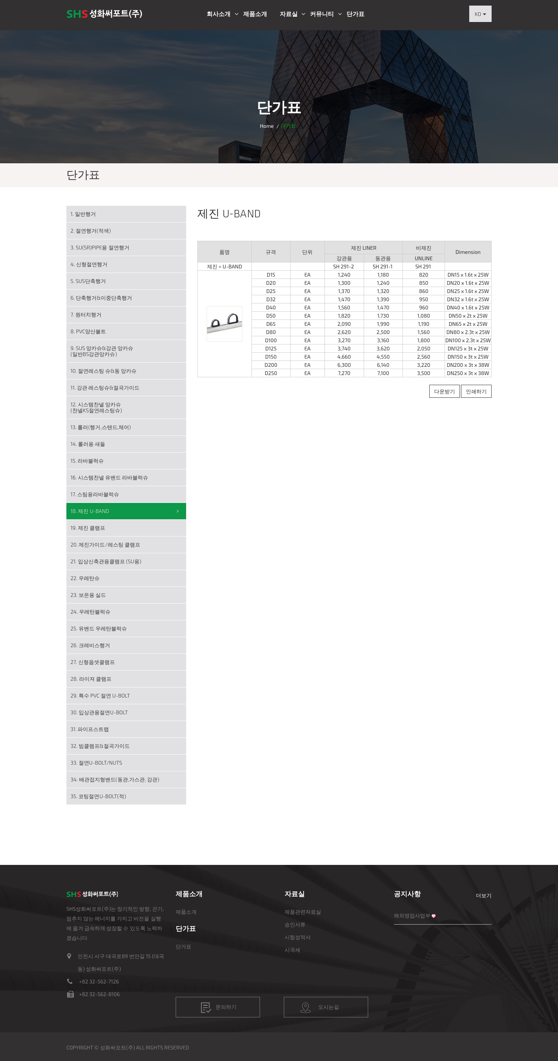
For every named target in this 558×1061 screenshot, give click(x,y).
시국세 (292, 950)
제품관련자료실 (303, 912)
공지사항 (407, 894)
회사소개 (219, 13)
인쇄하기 (476, 391)
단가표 (355, 13)
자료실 (289, 13)
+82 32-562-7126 (99, 981)
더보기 (484, 895)
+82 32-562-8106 (99, 994)
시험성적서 (298, 937)
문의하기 (218, 1008)
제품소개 (255, 13)
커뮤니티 (322, 13)
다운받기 (444, 391)
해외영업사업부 (412, 915)
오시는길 (319, 1008)
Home (267, 126)
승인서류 (295, 924)
